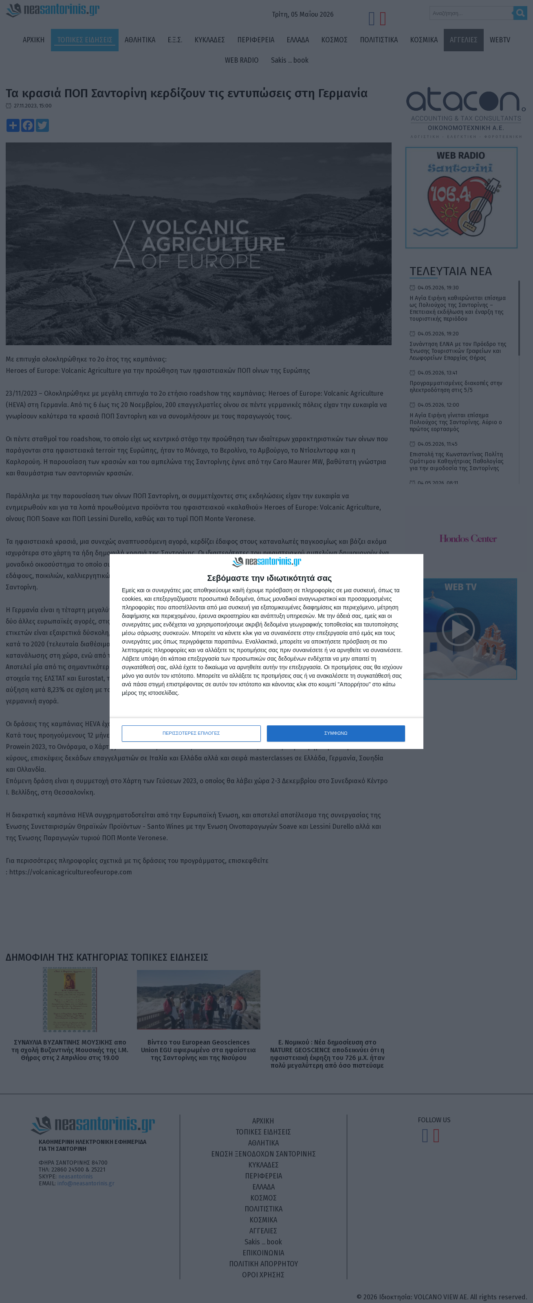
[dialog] (266, 651)
